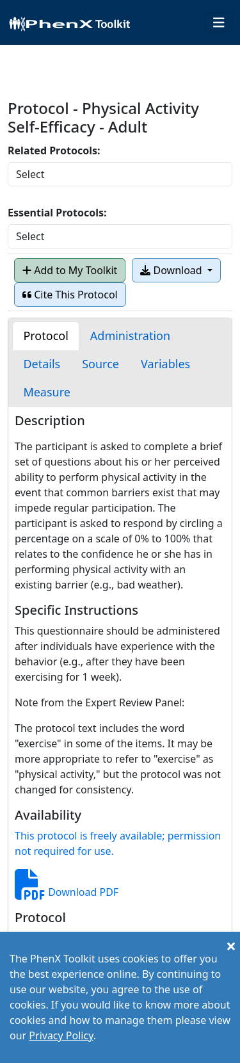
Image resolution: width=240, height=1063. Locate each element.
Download (172, 270)
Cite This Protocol (70, 295)
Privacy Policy (61, 1035)
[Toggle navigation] (219, 23)
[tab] (45, 335)
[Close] (231, 946)
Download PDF (66, 892)
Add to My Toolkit (69, 270)
